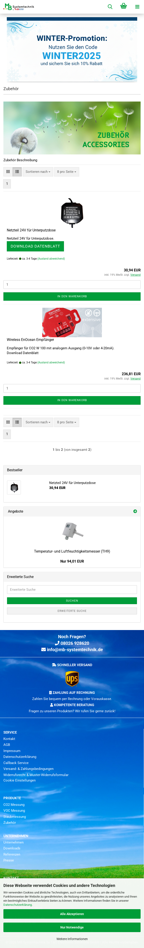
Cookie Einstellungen (19, 780)
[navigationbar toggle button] (137, 7)
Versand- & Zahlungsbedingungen (28, 769)
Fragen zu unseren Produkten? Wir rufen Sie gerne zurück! (72, 711)
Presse (8, 860)
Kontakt (9, 739)
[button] (8, 171)
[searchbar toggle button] (110, 7)
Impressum (11, 751)
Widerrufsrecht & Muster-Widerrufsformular (35, 775)
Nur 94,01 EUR (72, 561)
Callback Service (16, 763)
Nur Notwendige (72, 927)
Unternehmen (13, 842)
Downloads (11, 848)
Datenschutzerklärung (17, 904)
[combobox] (38, 171)
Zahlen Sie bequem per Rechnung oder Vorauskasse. (72, 699)
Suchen (72, 600)
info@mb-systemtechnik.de (72, 649)
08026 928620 (72, 643)
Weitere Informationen (72, 939)
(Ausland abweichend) (51, 258)
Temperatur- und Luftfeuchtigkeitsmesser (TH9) (72, 551)
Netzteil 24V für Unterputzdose (31, 230)
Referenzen (11, 854)
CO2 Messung (13, 805)
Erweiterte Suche (72, 611)
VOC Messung (14, 811)
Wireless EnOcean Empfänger (30, 340)
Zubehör (9, 823)
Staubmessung (14, 817)
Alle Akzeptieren (72, 914)
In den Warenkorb (72, 296)
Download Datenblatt (35, 246)
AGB (6, 745)
